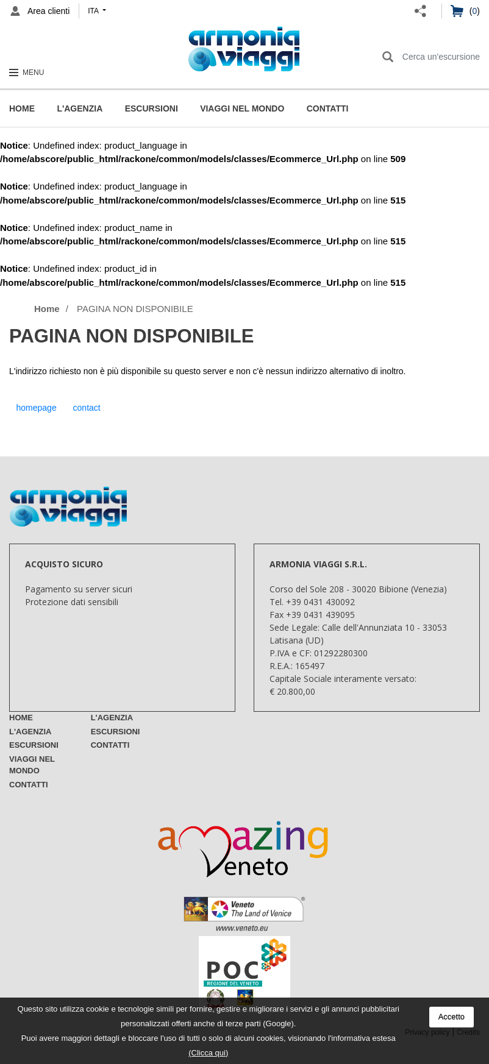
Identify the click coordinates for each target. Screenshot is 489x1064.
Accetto (451, 1016)
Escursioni (151, 108)
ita (94, 11)
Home (22, 108)
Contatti (328, 108)
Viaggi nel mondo (242, 108)
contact (87, 408)
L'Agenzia (79, 108)
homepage (36, 408)
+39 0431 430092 (320, 602)
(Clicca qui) (208, 1052)
